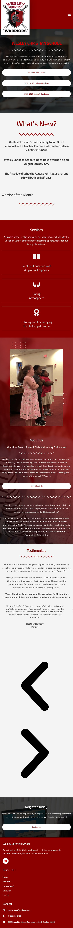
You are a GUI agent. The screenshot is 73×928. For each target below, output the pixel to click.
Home (5, 877)
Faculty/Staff (8, 886)
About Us (6, 881)
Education (7, 890)
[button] (69, 14)
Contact (6, 895)
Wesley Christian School (16, 843)
